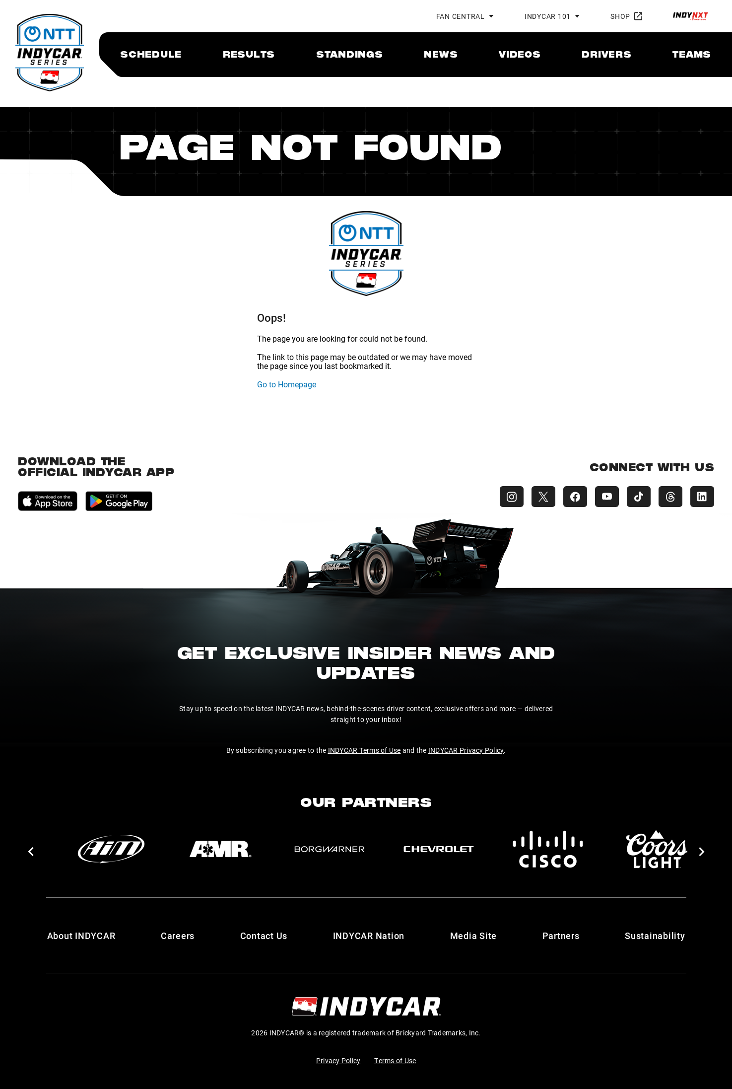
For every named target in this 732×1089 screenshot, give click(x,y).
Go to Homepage (286, 384)
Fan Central (460, 16)
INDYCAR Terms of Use (364, 750)
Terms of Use (395, 1060)
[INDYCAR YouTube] (607, 496)
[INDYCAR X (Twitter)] (543, 496)
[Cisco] (548, 849)
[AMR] (220, 849)
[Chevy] (438, 849)
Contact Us (264, 936)
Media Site (473, 936)
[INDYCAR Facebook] (575, 496)
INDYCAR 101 (548, 16)
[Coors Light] (657, 849)
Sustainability (655, 936)
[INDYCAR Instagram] (512, 496)
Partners (561, 936)
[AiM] (111, 849)
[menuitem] (151, 54)
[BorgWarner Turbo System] (329, 849)
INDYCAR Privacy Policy (466, 750)
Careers (178, 936)
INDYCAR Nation (369, 936)
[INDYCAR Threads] (670, 496)
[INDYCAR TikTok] (639, 496)
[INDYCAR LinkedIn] (702, 496)
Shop (626, 16)
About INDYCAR (81, 936)
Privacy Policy (338, 1060)
